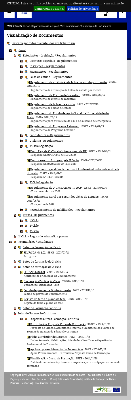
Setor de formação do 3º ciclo (42, 267)
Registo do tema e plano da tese (45, 299)
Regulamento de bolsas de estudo (52, 104)
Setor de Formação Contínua (42, 308)
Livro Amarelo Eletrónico (47, 383)
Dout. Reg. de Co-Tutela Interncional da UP (58, 151)
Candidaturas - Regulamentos (50, 135)
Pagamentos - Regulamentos (49, 71)
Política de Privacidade (70, 379)
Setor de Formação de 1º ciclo (42, 247)
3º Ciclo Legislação (41, 146)
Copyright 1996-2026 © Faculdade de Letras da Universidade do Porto (48, 375)
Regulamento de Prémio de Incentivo (55, 95)
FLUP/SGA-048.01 (34, 272)
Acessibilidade (95, 375)
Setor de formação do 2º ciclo (42, 261)
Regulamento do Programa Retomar (54, 126)
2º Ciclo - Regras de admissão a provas (43, 236)
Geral (22, 50)
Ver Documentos (69, 26)
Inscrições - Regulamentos (47, 66)
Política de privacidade (83, 9)
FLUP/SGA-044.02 (35, 252)
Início (26, 26)
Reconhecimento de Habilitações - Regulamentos (62, 210)
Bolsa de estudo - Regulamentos (51, 77)
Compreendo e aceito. (49, 9)
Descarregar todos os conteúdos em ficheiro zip (43, 43)
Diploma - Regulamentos (46, 141)
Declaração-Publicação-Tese (42, 281)
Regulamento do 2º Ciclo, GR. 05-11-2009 (56, 188)
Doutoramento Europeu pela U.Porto (54, 160)
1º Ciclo (34, 220)
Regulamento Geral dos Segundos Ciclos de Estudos (64, 197)
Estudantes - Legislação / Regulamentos (49, 55)
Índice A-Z (111, 375)
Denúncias (26, 383)
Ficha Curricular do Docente (48, 337)
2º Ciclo (34, 225)
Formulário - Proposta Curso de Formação (57, 324)
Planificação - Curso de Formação (52, 358)
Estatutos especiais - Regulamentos (53, 61)
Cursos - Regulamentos (38, 215)
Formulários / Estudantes (36, 242)
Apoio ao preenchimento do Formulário (56, 349)
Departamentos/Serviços (44, 26)
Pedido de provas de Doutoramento (47, 290)
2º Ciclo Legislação (41, 182)
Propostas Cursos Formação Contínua (54, 319)
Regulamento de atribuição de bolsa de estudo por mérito (68, 82)
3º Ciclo (34, 231)
